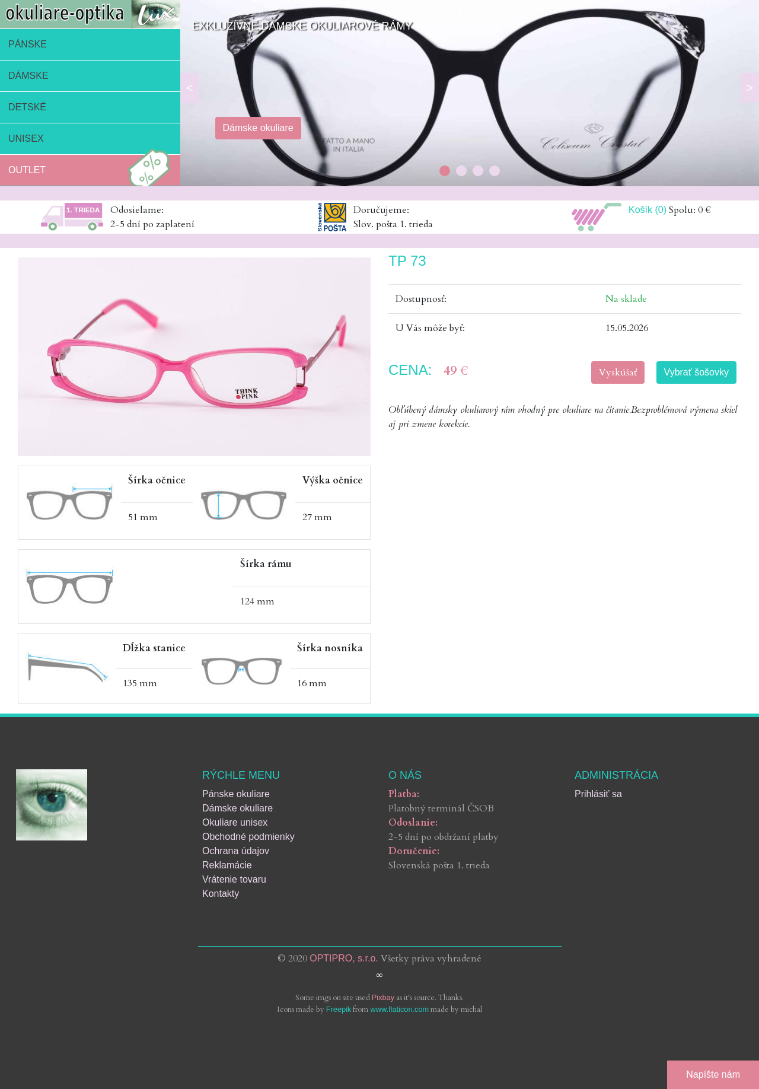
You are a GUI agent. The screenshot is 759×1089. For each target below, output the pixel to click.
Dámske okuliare (237, 808)
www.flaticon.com (399, 1009)
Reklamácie (227, 865)
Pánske (27, 44)
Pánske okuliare (236, 794)
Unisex (26, 138)
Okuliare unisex (234, 822)
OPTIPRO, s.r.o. (344, 958)
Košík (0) (647, 210)
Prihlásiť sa (598, 794)
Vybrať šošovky (696, 372)
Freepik (339, 1009)
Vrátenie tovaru (234, 879)
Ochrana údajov (235, 851)
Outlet (92, 170)
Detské (27, 107)
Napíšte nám (713, 1074)
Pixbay (383, 997)
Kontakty (220, 894)
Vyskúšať (618, 372)
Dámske (28, 76)
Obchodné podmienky (248, 837)
